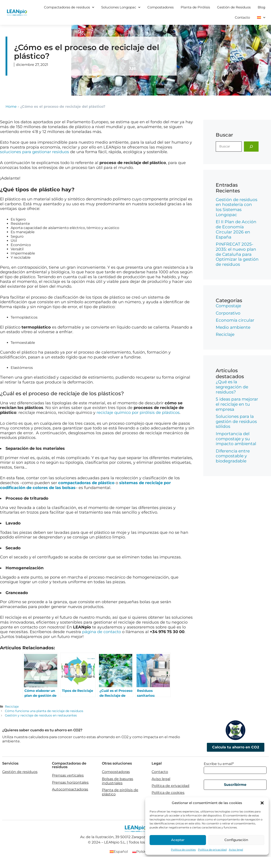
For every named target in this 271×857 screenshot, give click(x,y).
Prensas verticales (68, 775)
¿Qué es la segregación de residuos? (232, 387)
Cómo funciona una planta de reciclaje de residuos (44, 711)
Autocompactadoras (70, 789)
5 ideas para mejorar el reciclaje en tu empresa (237, 404)
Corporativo (228, 313)
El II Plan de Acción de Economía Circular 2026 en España (236, 229)
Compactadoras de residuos (69, 7)
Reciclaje (12, 706)
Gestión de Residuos (234, 7)
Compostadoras (116, 772)
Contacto (242, 17)
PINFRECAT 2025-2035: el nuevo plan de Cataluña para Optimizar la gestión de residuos (237, 254)
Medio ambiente (233, 327)
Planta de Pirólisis (195, 7)
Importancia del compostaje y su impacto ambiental (236, 438)
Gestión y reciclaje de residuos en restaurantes (41, 715)
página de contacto (101, 631)
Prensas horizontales (70, 782)
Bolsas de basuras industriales (117, 781)
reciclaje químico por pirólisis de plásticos (138, 412)
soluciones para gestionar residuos (34, 151)
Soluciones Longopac (120, 7)
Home (11, 106)
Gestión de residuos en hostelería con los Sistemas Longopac (236, 207)
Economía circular (235, 320)
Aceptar (177, 840)
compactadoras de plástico (86, 482)
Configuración (236, 840)
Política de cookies (183, 849)
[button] (262, 803)
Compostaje (228, 305)
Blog (261, 7)
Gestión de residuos (20, 772)
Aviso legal (236, 849)
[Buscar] (251, 146)
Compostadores (160, 7)
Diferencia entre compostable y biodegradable (233, 456)
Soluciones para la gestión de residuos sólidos (236, 421)
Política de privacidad (212, 849)
